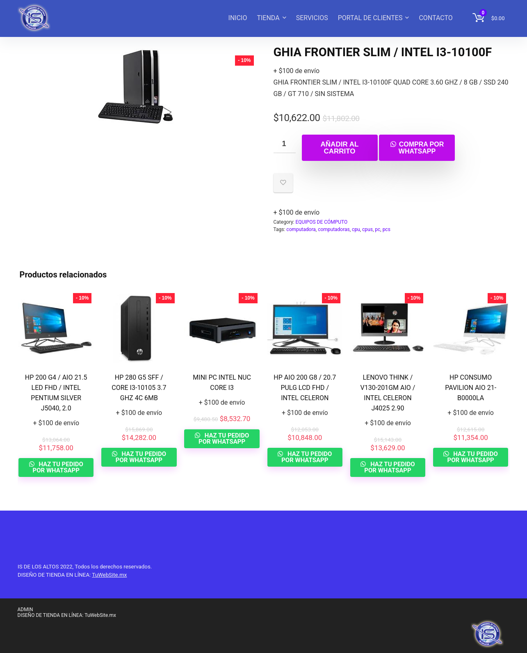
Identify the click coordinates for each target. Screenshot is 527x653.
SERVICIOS (312, 18)
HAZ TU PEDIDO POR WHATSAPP (58, 467)
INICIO (237, 18)
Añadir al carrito (340, 147)
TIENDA (268, 18)
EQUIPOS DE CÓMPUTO (321, 222)
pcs (386, 229)
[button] (417, 147)
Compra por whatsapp (421, 148)
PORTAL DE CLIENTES (370, 18)
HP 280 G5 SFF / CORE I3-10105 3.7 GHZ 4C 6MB (139, 387)
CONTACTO (435, 18)
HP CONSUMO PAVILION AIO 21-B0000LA (470, 387)
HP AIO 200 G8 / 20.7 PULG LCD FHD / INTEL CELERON (305, 387)
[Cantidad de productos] (285, 144)
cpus (367, 229)
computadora (300, 229)
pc (377, 229)
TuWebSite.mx (109, 575)
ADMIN (25, 609)
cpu (356, 229)
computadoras (334, 229)
